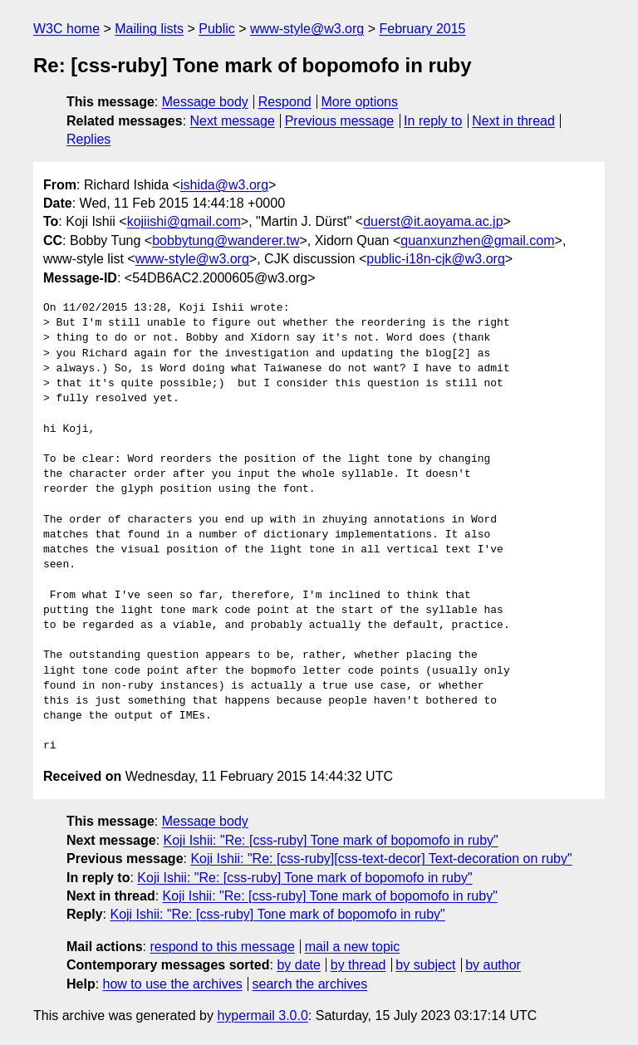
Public (217, 29)
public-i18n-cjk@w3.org (435, 259)
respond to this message (222, 947)
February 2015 (422, 29)
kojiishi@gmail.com (184, 221)
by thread (358, 965)
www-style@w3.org (307, 29)
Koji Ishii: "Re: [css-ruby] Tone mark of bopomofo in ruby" (331, 840)
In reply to (433, 121)
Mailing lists (149, 29)
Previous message (340, 121)
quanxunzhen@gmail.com (477, 240)
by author (493, 965)
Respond (285, 102)
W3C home (66, 29)
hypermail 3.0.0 (262, 1015)
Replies (88, 139)
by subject (425, 965)
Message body (205, 102)
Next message (232, 121)
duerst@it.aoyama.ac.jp (433, 221)
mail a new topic (352, 947)
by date (298, 965)
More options (360, 102)
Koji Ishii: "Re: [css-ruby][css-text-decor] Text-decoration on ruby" (381, 858)
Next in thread (513, 121)
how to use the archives (173, 984)
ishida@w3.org (224, 185)
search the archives (310, 984)
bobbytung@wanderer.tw (225, 240)
